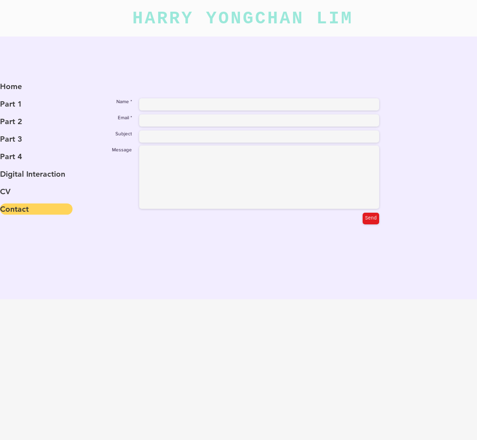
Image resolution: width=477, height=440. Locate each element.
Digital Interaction (32, 174)
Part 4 (11, 156)
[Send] (371, 218)
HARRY (169, 19)
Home (11, 86)
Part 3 (11, 139)
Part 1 (11, 104)
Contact (14, 209)
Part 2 (11, 121)
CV (5, 191)
